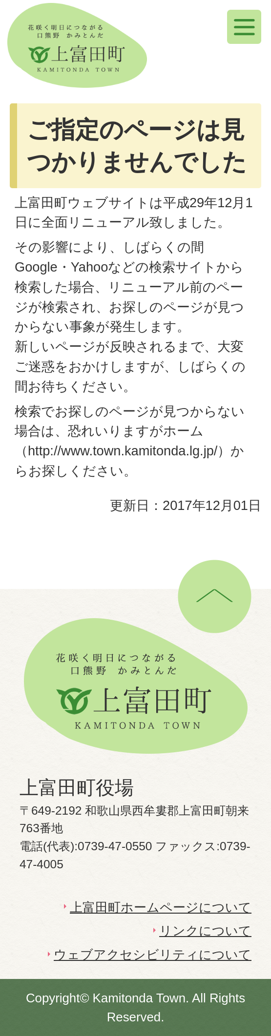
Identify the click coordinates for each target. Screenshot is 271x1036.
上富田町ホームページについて (160, 907)
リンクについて (205, 931)
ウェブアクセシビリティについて (152, 954)
